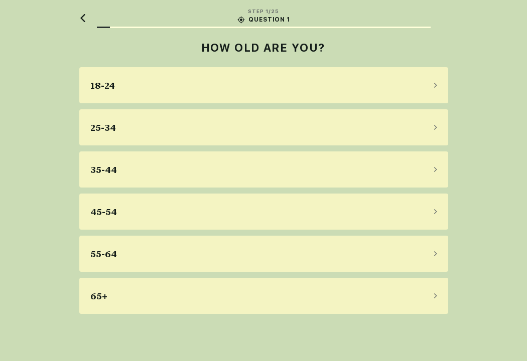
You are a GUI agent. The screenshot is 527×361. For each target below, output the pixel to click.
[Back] (83, 18)
